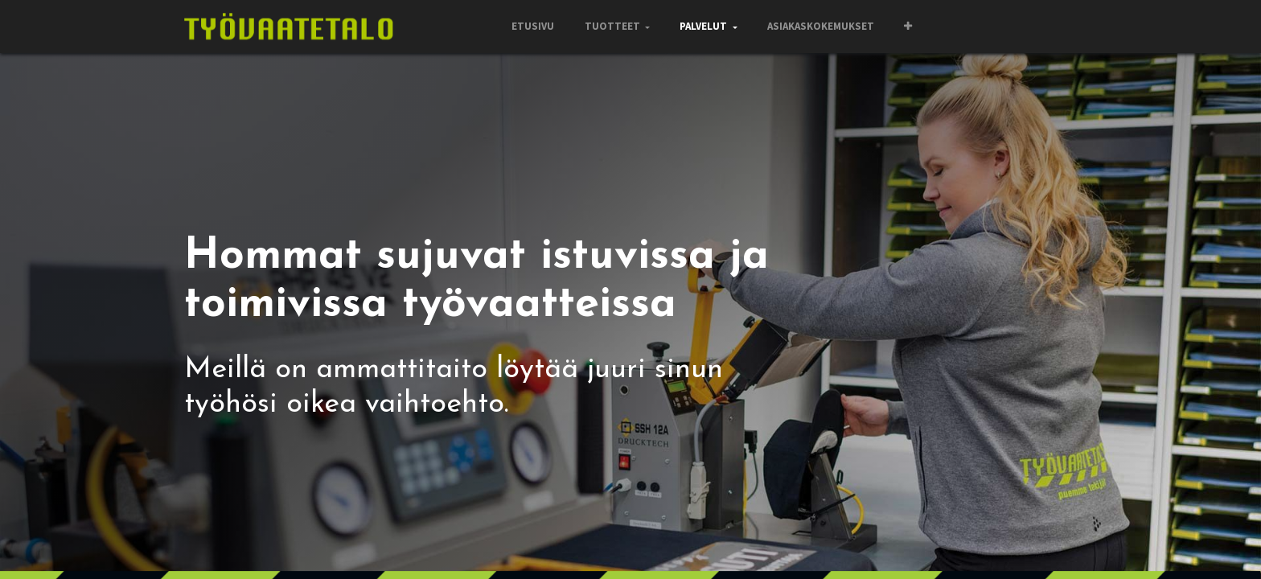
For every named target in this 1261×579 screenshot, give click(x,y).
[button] (908, 26)
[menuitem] (533, 26)
